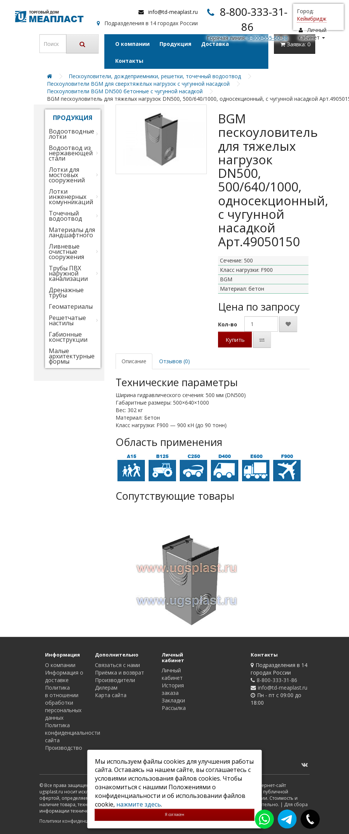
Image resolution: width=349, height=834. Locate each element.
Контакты (129, 60)
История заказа (173, 689)
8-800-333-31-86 (277, 680)
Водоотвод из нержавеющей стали (71, 153)
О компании (132, 43)
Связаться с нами (117, 665)
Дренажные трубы (66, 292)
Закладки (173, 700)
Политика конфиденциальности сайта (72, 733)
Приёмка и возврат (119, 672)
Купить (235, 339)
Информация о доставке (64, 676)
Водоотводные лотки (71, 134)
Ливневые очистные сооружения (66, 251)
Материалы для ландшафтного (72, 232)
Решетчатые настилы (67, 320)
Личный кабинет (172, 674)
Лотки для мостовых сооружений (67, 174)
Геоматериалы (71, 306)
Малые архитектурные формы (72, 356)
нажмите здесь (138, 804)
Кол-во (227, 324)
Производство (63, 747)
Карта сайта (110, 695)
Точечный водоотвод (65, 216)
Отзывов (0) (174, 361)
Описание (134, 361)
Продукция (175, 43)
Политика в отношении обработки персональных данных (63, 702)
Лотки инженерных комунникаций (71, 196)
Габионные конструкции (68, 337)
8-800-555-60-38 (267, 37)
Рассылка (174, 707)
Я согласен (174, 814)
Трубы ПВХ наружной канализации (68, 273)
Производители (115, 680)
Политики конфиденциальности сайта (82, 821)
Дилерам (106, 687)
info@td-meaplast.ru (173, 11)
